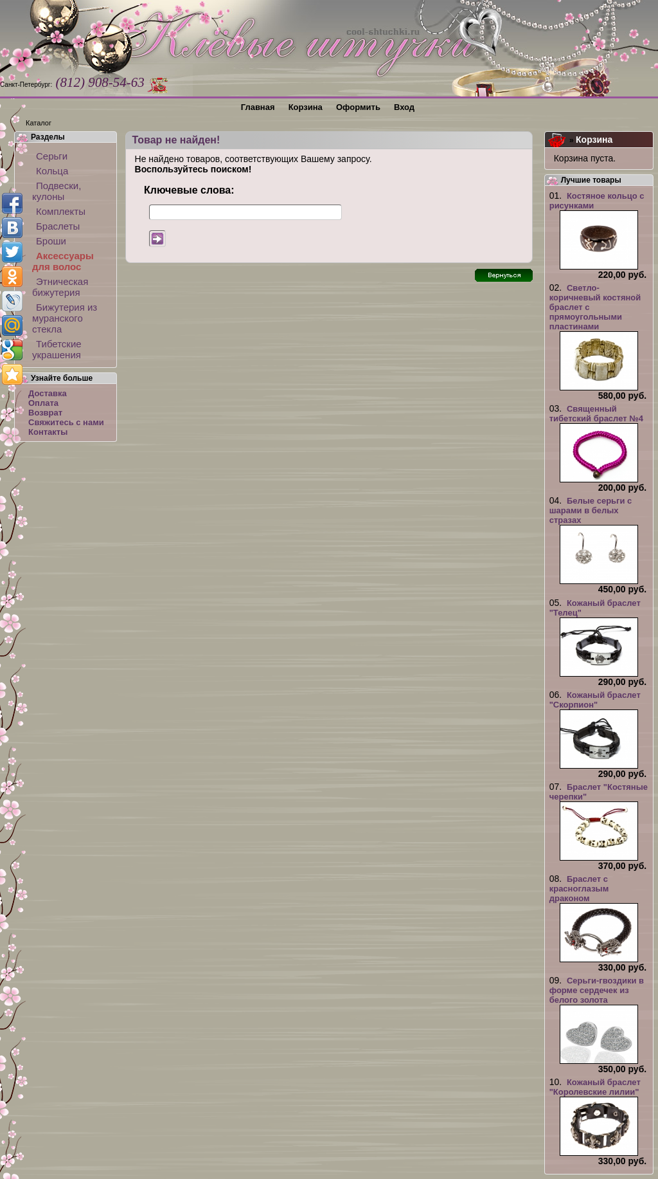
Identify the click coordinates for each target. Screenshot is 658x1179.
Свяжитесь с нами (66, 422)
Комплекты (60, 211)
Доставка (47, 393)
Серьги (51, 156)
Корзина (594, 139)
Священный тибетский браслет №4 (596, 413)
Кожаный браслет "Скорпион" (595, 699)
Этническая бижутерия (60, 287)
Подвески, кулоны (56, 191)
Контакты (47, 432)
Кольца (52, 170)
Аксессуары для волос (63, 261)
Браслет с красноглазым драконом (579, 888)
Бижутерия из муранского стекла (64, 318)
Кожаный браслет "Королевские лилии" (595, 1087)
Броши (51, 240)
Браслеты (58, 226)
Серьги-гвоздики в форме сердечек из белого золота (596, 990)
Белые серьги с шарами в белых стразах (590, 510)
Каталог (38, 123)
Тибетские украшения (57, 349)
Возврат (45, 412)
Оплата (43, 403)
